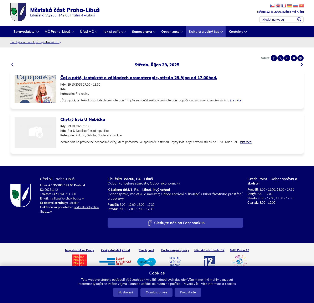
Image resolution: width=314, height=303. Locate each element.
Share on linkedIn (287, 58)
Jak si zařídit (113, 33)
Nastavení (125, 292)
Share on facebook (274, 58)
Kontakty (236, 33)
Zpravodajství (24, 33)
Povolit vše (188, 292)
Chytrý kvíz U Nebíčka (82, 119)
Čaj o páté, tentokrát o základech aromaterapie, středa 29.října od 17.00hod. (138, 77)
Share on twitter (280, 58)
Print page (300, 58)
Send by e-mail (294, 58)
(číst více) (236, 100)
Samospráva (142, 33)
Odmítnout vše (156, 292)
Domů (13, 42)
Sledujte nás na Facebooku (179, 223)
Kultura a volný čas (204, 33)
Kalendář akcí (51, 42)
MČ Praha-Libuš (58, 33)
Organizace (170, 33)
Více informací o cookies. (218, 284)
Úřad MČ (87, 33)
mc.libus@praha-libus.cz (67, 198)
